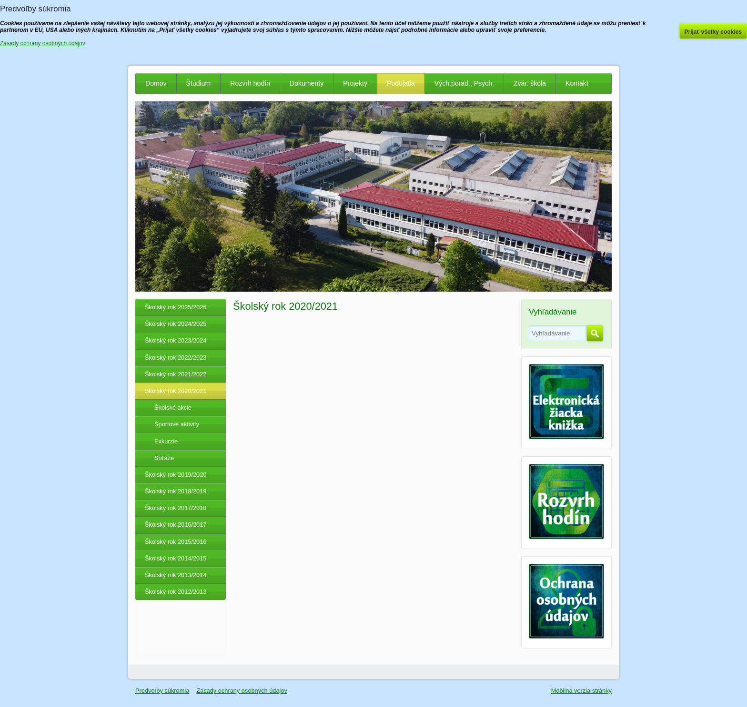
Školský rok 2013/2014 (175, 575)
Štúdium (198, 83)
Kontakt (576, 83)
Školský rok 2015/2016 (175, 541)
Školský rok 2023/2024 (175, 340)
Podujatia (401, 83)
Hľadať (594, 333)
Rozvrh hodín (250, 83)
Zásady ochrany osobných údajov (241, 690)
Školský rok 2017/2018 (175, 507)
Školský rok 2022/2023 (175, 357)
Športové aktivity (176, 424)
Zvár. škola (530, 83)
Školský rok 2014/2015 (175, 558)
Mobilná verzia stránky (581, 690)
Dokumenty (306, 83)
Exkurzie (166, 441)
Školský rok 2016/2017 (175, 524)
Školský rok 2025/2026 (175, 307)
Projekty (355, 83)
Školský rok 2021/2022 (175, 374)
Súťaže (164, 458)
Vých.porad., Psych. (464, 83)
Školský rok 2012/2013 (175, 591)
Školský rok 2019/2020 (175, 474)
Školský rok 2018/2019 (175, 491)
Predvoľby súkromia (162, 690)
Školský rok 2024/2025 (175, 323)
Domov (156, 83)
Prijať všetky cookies (713, 32)
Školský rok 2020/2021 (175, 390)
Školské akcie (173, 407)
